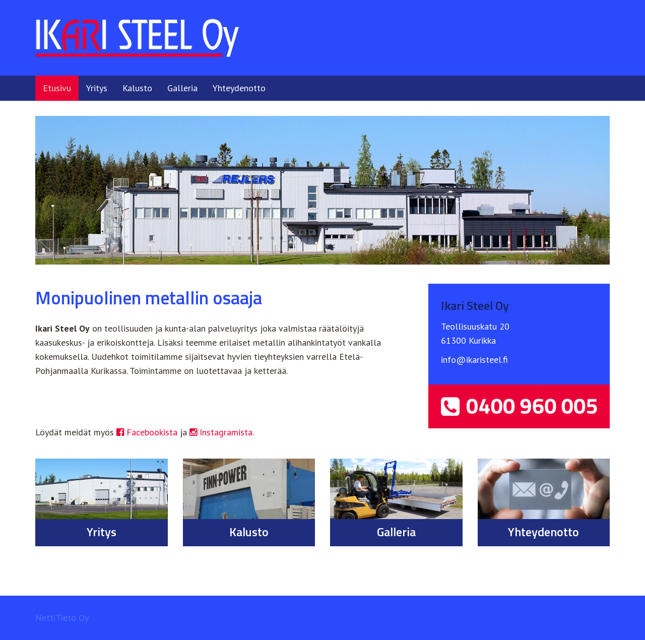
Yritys (96, 88)
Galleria (182, 88)
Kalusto (137, 88)
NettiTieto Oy (62, 617)
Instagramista (220, 432)
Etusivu (57, 88)
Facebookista (146, 432)
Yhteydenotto (239, 88)
